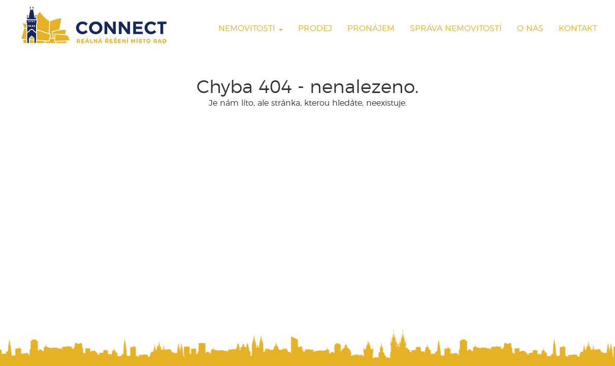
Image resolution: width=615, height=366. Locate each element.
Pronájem (371, 28)
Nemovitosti (250, 28)
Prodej (315, 28)
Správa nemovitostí (456, 28)
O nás (530, 28)
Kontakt (578, 28)
